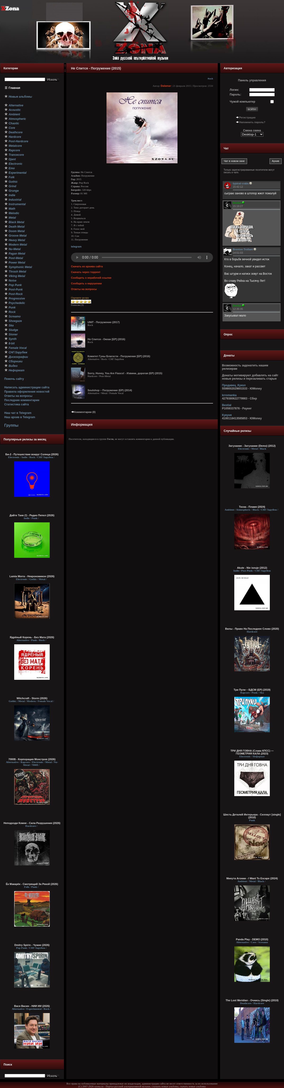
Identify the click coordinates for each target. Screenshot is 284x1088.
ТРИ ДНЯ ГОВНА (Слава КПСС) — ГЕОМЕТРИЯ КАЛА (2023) (252, 752)
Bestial (226, 405)
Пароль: (235, 94)
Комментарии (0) (83, 412)
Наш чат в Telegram (17, 413)
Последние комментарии (21, 400)
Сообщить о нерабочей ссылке (91, 277)
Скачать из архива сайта (87, 266)
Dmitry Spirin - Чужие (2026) (31, 945)
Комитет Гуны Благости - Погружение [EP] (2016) (119, 356)
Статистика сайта (16, 404)
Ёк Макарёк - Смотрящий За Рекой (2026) (32, 884)
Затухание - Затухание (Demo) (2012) (252, 445)
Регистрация (247, 117)
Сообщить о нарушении (86, 283)
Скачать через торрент (85, 272)
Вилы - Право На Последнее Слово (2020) (252, 628)
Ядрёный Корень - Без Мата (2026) (32, 637)
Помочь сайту (14, 379)
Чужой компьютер (242, 101)
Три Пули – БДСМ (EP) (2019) (252, 689)
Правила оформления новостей (26, 391)
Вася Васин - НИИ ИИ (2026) (32, 1006)
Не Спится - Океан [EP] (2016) (106, 339)
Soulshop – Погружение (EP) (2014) (110, 390)
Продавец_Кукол (234, 385)
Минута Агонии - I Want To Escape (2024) (252, 878)
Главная (14, 88)
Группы (11, 425)
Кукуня (227, 415)
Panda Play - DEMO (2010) (252, 939)
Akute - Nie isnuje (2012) (252, 567)
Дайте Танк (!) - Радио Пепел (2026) (31, 515)
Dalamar (166, 85)
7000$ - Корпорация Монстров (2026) (32, 759)
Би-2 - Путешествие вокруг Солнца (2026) (31, 454)
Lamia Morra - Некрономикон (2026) (31, 576)
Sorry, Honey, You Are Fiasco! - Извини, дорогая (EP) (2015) (125, 373)
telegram (76, 246)
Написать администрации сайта (26, 387)
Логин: (234, 89)
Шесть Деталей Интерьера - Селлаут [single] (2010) (252, 816)
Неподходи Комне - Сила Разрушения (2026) (32, 823)
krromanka (229, 395)
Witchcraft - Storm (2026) (32, 698)
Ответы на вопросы (18, 396)
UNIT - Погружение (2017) (104, 322)
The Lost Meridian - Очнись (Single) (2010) (252, 1000)
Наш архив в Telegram (19, 417)
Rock (210, 79)
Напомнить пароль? (252, 122)
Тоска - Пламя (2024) (252, 506)
